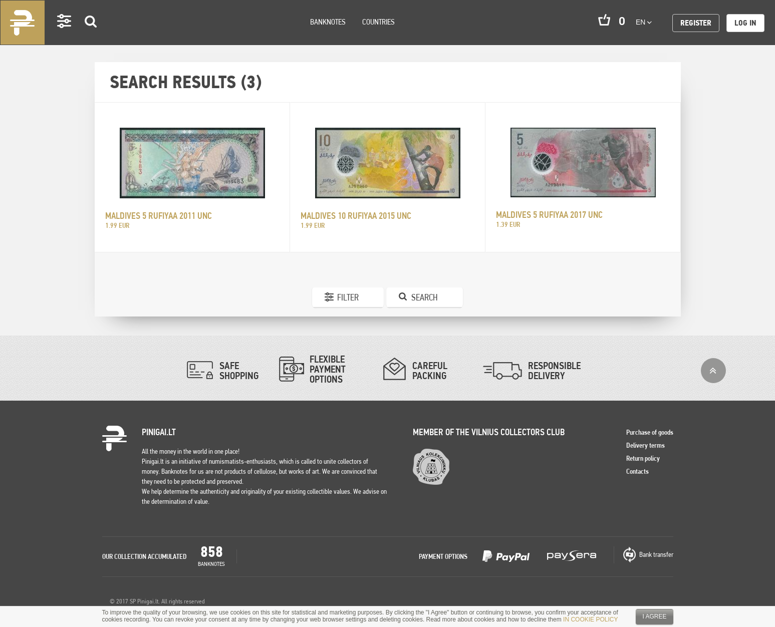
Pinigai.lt (23, 23)
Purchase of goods (649, 432)
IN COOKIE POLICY (590, 619)
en (644, 22)
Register (695, 23)
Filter (348, 297)
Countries (378, 22)
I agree (654, 616)
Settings (64, 35)
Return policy (643, 458)
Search (91, 36)
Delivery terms (645, 445)
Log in (745, 23)
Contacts (637, 471)
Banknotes (328, 22)
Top (713, 370)
